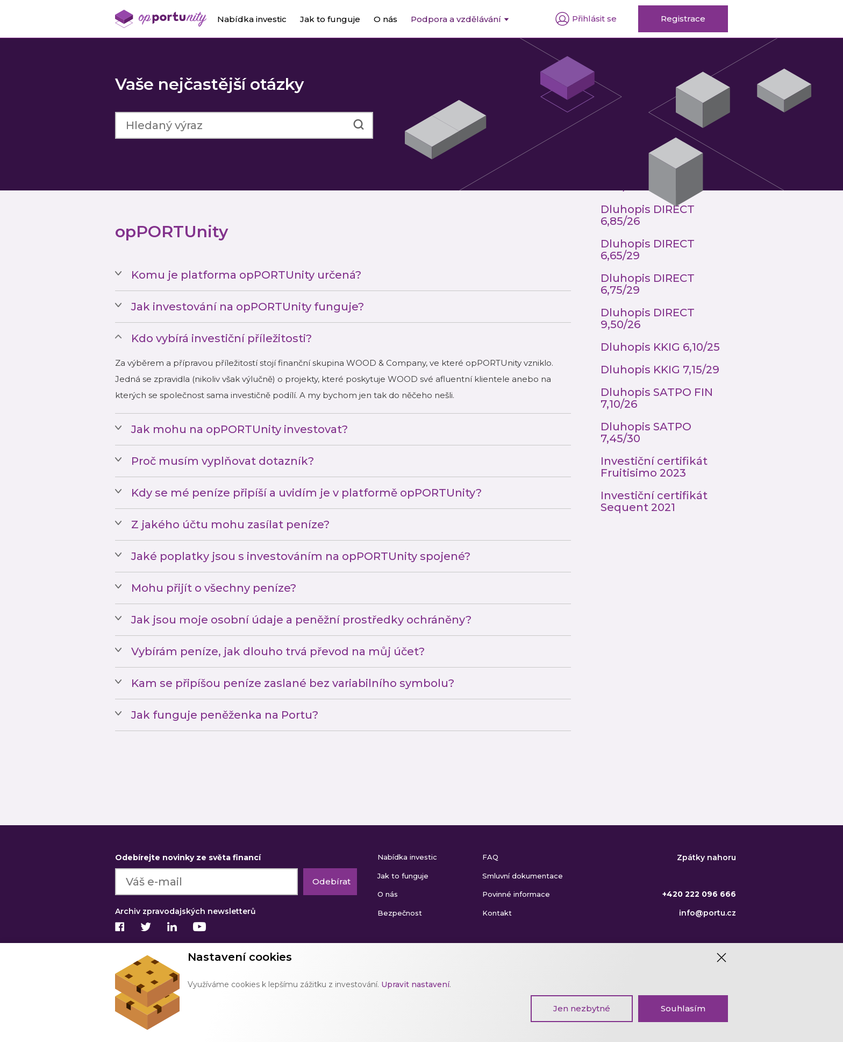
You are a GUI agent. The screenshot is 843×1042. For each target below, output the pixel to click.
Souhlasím (683, 1008)
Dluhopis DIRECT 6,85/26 (648, 215)
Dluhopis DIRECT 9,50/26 (648, 318)
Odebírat (331, 881)
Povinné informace (516, 894)
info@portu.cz (707, 913)
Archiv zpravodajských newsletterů (185, 911)
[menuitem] (460, 19)
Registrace (683, 18)
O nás (387, 894)
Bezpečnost (399, 913)
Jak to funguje (402, 875)
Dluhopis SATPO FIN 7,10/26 (657, 398)
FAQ (490, 857)
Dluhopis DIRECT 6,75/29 (648, 284)
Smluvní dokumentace (522, 875)
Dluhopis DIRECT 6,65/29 (648, 249)
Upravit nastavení (415, 984)
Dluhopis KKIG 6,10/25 (660, 347)
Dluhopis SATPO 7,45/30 (646, 432)
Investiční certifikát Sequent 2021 (654, 501)
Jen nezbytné (581, 1008)
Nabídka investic (407, 857)
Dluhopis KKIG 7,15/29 (660, 369)
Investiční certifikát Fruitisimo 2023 (654, 467)
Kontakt (497, 913)
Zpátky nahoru (706, 857)
